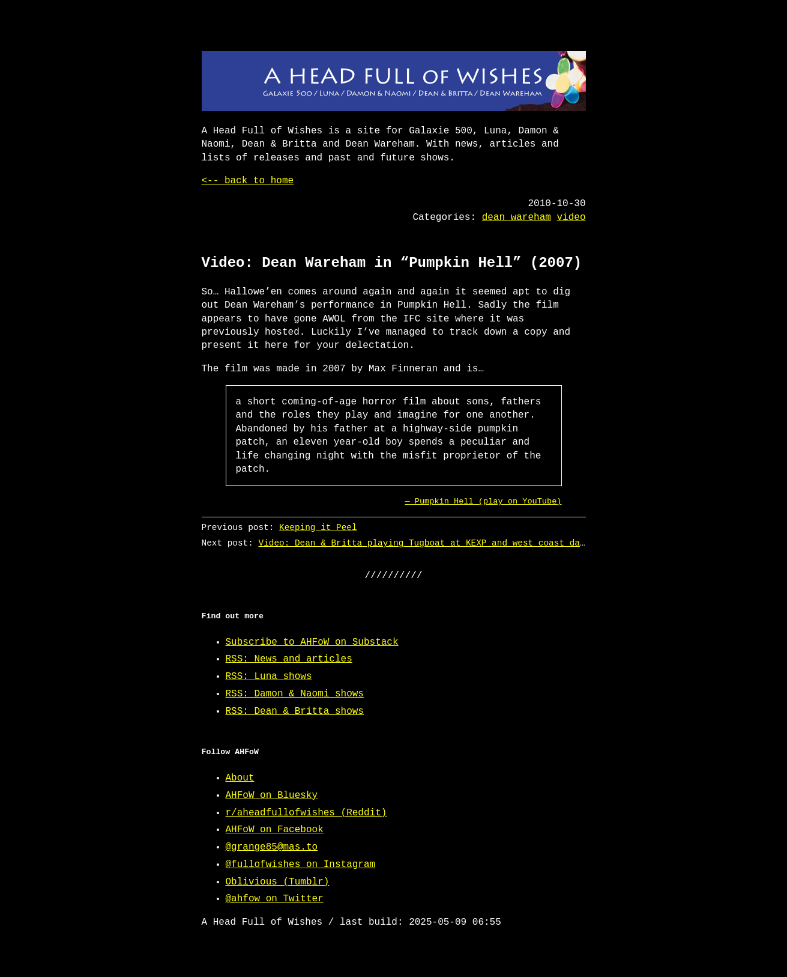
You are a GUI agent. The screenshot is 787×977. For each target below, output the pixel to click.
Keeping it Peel (318, 527)
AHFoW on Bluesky (272, 795)
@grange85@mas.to (272, 847)
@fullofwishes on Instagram (301, 864)
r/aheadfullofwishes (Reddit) (306, 813)
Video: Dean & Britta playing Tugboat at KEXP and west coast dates (426, 543)
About (240, 778)
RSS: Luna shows (269, 676)
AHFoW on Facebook (275, 829)
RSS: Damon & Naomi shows (295, 694)
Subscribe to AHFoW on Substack (312, 642)
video (570, 217)
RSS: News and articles (289, 659)
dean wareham (516, 217)
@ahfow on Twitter (275, 898)
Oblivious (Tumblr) (278, 882)
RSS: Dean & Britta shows (295, 711)
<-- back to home (248, 180)
